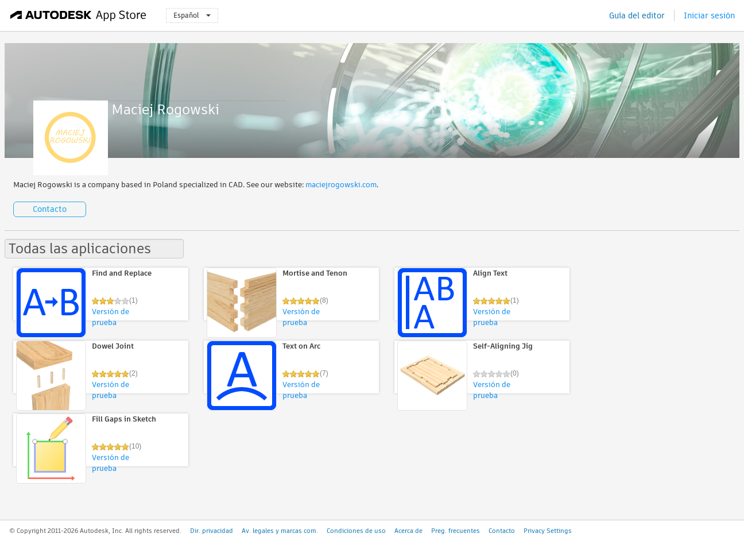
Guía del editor (637, 15)
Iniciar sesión (709, 15)
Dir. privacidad (211, 530)
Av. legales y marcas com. (280, 530)
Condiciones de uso (356, 530)
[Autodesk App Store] (78, 15)
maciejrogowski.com (341, 184)
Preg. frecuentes (455, 530)
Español (192, 15)
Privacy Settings (548, 530)
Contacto (50, 209)
